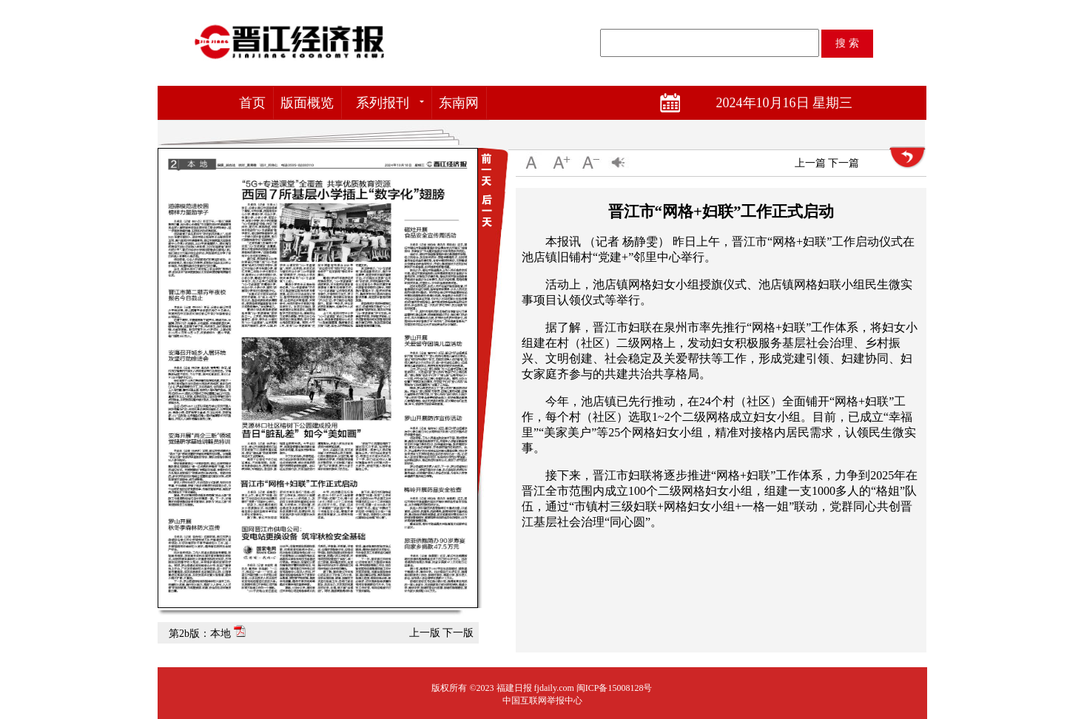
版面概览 (307, 102)
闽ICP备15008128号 (614, 688)
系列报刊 (382, 102)
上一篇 (810, 163)
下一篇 (843, 163)
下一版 (458, 632)
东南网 (459, 102)
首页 (252, 102)
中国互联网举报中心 (542, 700)
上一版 (424, 632)
